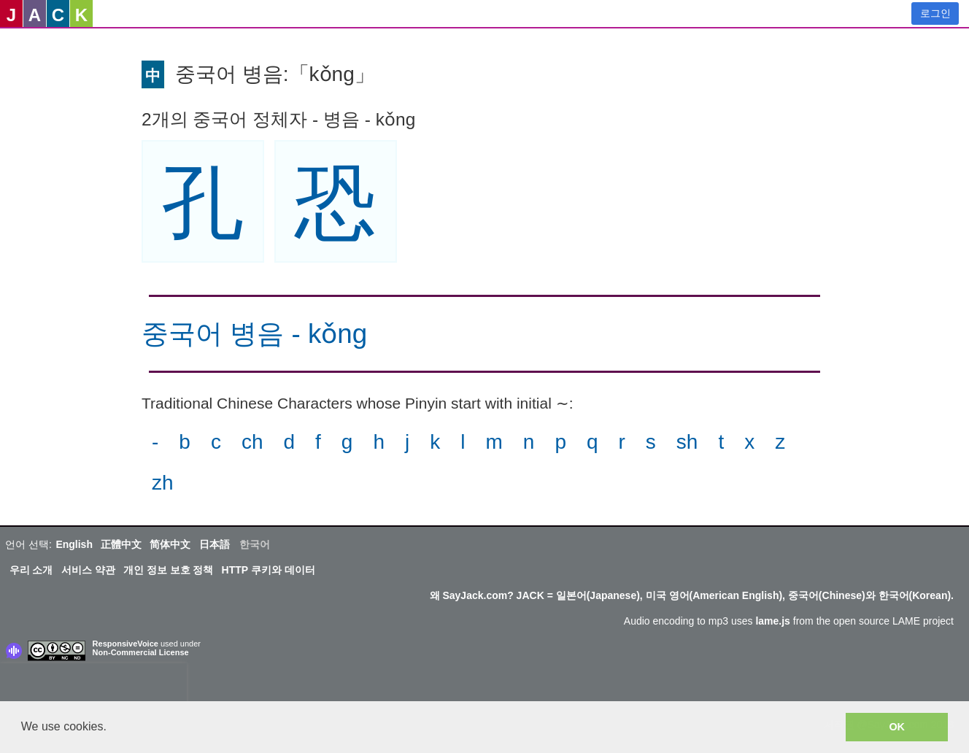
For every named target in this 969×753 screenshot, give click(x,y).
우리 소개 (31, 570)
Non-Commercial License (141, 652)
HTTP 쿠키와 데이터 (268, 570)
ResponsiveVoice (125, 643)
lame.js (772, 621)
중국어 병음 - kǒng (254, 334)
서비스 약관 (88, 570)
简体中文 (170, 544)
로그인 (935, 13)
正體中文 (121, 544)
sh (687, 441)
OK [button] (897, 727)
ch (252, 441)
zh (163, 482)
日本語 (214, 544)
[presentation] (93, 685)
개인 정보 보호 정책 (168, 570)
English (74, 544)
